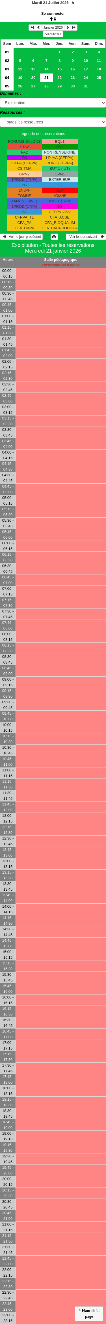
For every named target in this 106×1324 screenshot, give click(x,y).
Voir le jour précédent (21, 237)
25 (99, 77)
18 (99, 69)
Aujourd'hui (53, 34)
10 (86, 60)
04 (7, 77)
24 (86, 77)
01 (7, 52)
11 (99, 60)
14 (46, 69)
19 (20, 77)
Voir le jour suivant (86, 237)
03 (7, 69)
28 (46, 86)
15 (59, 69)
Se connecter (53, 13)
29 (59, 86)
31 (86, 86)
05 (7, 86)
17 (86, 69)
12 (20, 69)
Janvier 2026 (53, 28)
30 (73, 86)
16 (73, 69)
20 (33, 77)
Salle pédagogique (60, 259)
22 (59, 77)
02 (7, 60)
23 (73, 77)
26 (20, 86)
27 (33, 86)
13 (33, 69)
